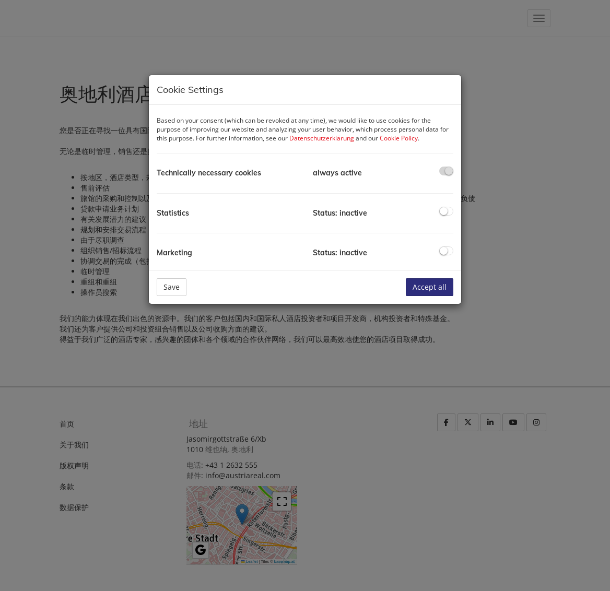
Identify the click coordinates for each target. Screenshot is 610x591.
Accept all (430, 287)
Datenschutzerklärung (321, 138)
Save (171, 287)
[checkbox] (446, 171)
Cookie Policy (399, 138)
